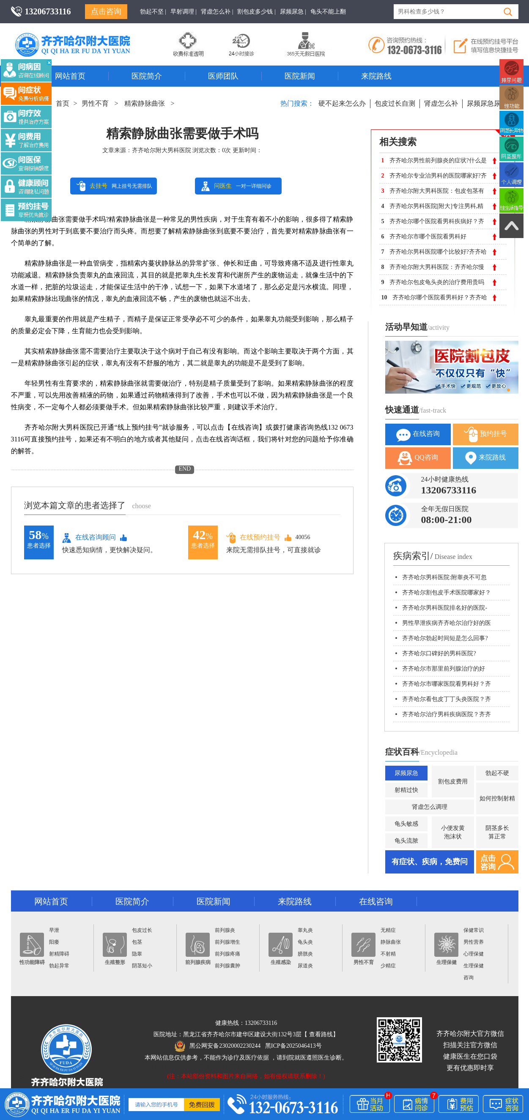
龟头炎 (305, 942)
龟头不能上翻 (328, 11)
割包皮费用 (453, 781)
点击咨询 (106, 11)
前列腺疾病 (198, 949)
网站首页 (70, 76)
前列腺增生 (227, 942)
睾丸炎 (305, 930)
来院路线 (376, 76)
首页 (62, 103)
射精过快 (406, 790)
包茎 (137, 942)
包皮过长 (142, 930)
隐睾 (137, 954)
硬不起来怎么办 (342, 103)
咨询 (468, 977)
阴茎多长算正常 (497, 832)
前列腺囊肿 (227, 966)
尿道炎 (305, 966)
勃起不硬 (497, 773)
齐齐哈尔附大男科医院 (161, 150)
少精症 (388, 966)
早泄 (54, 930)
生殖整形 (115, 949)
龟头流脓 (406, 841)
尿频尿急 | (293, 11)
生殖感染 (281, 949)
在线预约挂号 (253, 537)
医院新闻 (300, 76)
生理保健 (446, 949)
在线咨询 (418, 434)
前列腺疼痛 (227, 954)
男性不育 (95, 103)
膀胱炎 (305, 954)
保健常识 (473, 930)
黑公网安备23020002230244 (217, 1046)
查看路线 (321, 1034)
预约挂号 (485, 434)
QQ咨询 (417, 458)
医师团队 (223, 76)
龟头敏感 (406, 824)
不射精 (388, 954)
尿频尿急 (406, 773)
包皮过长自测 (395, 103)
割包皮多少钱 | (256, 11)
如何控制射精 (497, 798)
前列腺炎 (225, 930)
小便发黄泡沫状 (453, 832)
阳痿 (54, 942)
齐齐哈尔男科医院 (85, 36)
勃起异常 (59, 966)
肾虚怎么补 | (217, 11)
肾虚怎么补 (441, 103)
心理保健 (473, 954)
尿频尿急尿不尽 (490, 103)
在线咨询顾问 (89, 537)
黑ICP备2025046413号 (293, 1046)
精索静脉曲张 (144, 103)
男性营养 (473, 942)
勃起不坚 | (153, 11)
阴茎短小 (142, 966)
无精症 (388, 930)
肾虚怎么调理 (429, 807)
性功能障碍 (32, 949)
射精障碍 (59, 954)
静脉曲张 (391, 942)
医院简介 (147, 76)
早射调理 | (183, 11)
